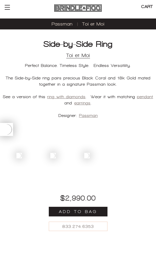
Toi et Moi (93, 24)
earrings (82, 103)
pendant (145, 97)
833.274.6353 (78, 226)
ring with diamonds (66, 97)
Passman (62, 24)
